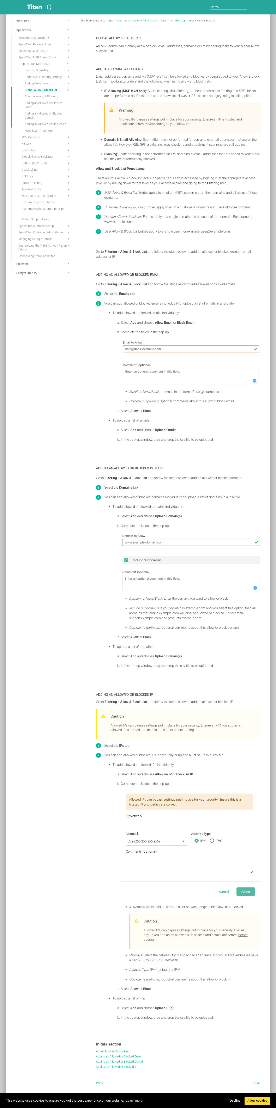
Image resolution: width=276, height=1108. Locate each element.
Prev (99, 1082)
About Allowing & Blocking (41, 96)
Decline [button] (235, 1100)
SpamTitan (43, 29)
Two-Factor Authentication (46, 196)
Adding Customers (48, 83)
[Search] (228, 7)
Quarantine (46, 150)
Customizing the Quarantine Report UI (44, 211)
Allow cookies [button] (257, 1100)
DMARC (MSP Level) (46, 163)
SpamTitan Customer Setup (44, 226)
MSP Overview (46, 137)
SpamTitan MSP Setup (44, 50)
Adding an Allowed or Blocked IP (45, 124)
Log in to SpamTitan (48, 70)
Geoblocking (46, 169)
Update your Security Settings (48, 77)
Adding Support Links (35, 219)
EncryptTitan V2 (43, 272)
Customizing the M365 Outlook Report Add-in (44, 247)
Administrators (46, 189)
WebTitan (43, 20)
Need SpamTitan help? (39, 130)
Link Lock (46, 176)
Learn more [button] (134, 1100)
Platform (43, 263)
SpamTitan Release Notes (44, 44)
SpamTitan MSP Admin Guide (44, 57)
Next (257, 1082)
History (46, 143)
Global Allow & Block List (48, 90)
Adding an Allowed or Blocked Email (43, 105)
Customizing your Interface (39, 202)
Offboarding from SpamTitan (36, 256)
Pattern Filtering (46, 183)
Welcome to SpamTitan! (44, 37)
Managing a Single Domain (44, 239)
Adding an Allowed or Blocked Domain (43, 115)
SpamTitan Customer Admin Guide (44, 232)
